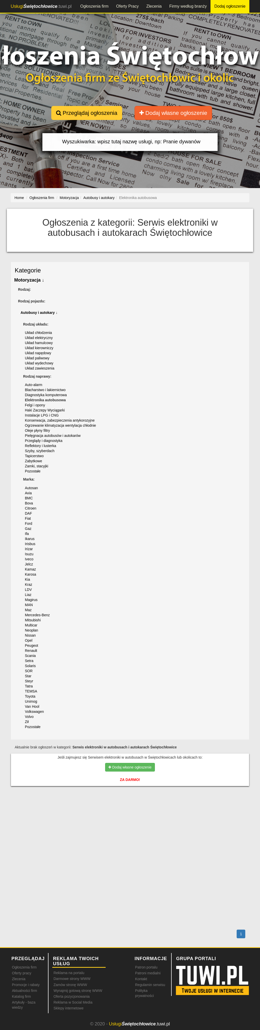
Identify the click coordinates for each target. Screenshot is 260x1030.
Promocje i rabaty (26, 985)
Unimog (31, 701)
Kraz (28, 584)
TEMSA (31, 691)
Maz (28, 610)
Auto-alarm (33, 385)
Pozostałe (32, 471)
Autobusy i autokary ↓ (39, 313)
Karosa (30, 574)
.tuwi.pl (41, 6)
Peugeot (31, 645)
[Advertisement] (130, 812)
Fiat (28, 518)
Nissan (30, 635)
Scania (30, 656)
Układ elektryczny (39, 338)
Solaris (30, 666)
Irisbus (30, 544)
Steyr (29, 681)
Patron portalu (146, 967)
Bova (29, 503)
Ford (28, 523)
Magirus (31, 600)
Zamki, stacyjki (36, 466)
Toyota (30, 696)
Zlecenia (153, 6)
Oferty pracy (21, 973)
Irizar (29, 549)
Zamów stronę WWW (70, 985)
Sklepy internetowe (69, 1008)
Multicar (31, 625)
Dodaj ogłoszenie (230, 6)
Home (19, 198)
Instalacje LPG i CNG (42, 415)
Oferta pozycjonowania (72, 996)
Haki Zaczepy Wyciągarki (45, 410)
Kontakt (141, 979)
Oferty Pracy (127, 6)
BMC (29, 498)
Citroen (30, 508)
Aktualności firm (24, 991)
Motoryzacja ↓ (29, 280)
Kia (27, 579)
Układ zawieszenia (39, 368)
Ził (27, 722)
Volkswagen (34, 712)
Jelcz (29, 564)
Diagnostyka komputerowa (46, 395)
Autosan (31, 488)
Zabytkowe (33, 461)
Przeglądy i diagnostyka (43, 441)
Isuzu (29, 554)
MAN (29, 605)
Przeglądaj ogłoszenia (86, 113)
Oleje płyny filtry (37, 430)
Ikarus (30, 539)
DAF (28, 513)
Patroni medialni (147, 973)
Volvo (29, 717)
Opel (28, 640)
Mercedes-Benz (37, 615)
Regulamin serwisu (150, 985)
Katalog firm (21, 996)
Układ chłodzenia (38, 333)
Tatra (29, 686)
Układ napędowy (38, 353)
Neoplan (31, 630)
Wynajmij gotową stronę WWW (78, 991)
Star (28, 676)
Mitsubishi (33, 620)
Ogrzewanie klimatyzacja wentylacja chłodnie (60, 425)
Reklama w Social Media (73, 1002)
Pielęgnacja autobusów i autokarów (52, 436)
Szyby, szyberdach (39, 451)
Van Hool (32, 706)
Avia (28, 493)
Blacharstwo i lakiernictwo (45, 390)
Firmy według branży (188, 6)
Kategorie (28, 270)
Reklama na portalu (69, 973)
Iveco (29, 559)
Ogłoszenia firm (94, 6)
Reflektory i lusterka (40, 446)
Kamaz (30, 569)
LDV (28, 590)
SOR (28, 671)
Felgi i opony (35, 405)
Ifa (27, 534)
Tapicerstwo (34, 456)
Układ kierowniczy (39, 348)
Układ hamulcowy (39, 343)
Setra (29, 661)
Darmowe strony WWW (72, 979)
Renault (31, 651)
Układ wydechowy (39, 363)
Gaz (28, 529)
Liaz (28, 595)
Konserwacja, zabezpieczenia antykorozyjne (60, 420)
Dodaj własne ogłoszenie (173, 113)
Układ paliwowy (37, 358)
